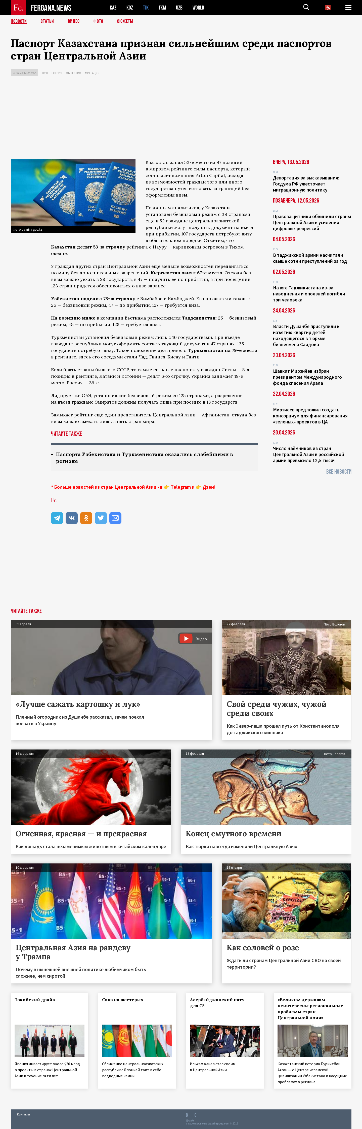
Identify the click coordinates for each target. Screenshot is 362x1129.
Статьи (47, 21)
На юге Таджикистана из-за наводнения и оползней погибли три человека (309, 294)
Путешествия (52, 73)
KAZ (113, 8)
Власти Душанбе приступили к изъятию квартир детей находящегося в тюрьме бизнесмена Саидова (306, 335)
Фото (98, 21)
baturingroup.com (218, 1123)
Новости (19, 21)
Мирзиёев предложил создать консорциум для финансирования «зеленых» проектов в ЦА (310, 416)
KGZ (129, 8)
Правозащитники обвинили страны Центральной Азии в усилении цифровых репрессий (312, 222)
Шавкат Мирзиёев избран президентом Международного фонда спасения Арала (307, 377)
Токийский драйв (35, 999)
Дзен (208, 487)
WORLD (198, 8)
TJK (146, 8)
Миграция (92, 73)
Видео (74, 21)
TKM (162, 8)
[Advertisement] (181, 119)
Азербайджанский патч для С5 (217, 1003)
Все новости (338, 471)
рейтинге (181, 169)
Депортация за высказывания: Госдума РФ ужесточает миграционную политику (306, 184)
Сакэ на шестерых (123, 999)
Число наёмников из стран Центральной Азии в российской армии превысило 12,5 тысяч (308, 454)
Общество (73, 73)
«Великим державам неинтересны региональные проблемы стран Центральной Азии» (310, 1009)
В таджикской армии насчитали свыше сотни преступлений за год (310, 258)
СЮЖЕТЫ (125, 21)
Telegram (181, 487)
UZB (179, 8)
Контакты (23, 1114)
